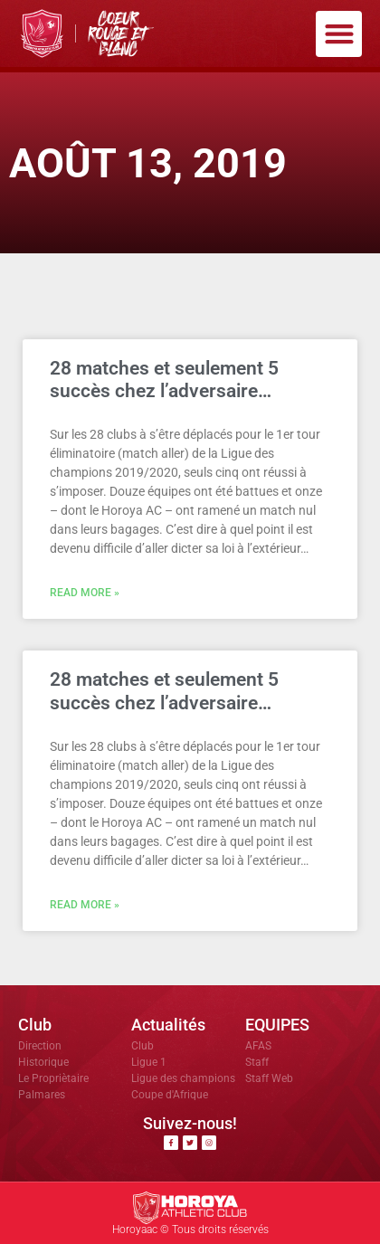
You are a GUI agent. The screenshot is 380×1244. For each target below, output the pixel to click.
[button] (339, 34)
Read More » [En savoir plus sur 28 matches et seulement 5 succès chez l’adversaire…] (84, 592)
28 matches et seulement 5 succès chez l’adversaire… (164, 379)
